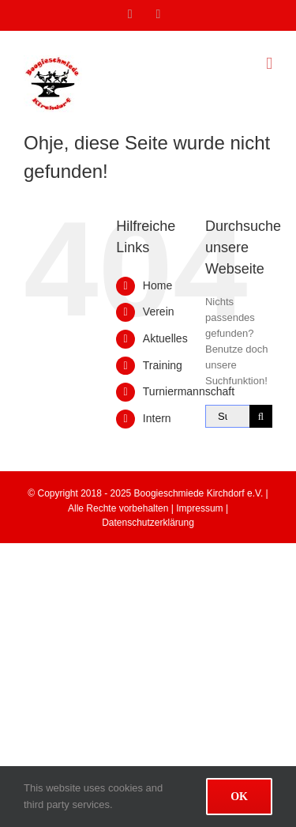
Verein (158, 311)
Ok (239, 796)
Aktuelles (165, 338)
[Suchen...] (227, 416)
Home (157, 285)
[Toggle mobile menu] (269, 63)
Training (162, 365)
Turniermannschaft (188, 391)
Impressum (199, 508)
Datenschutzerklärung (148, 522)
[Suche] (260, 416)
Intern (157, 418)
